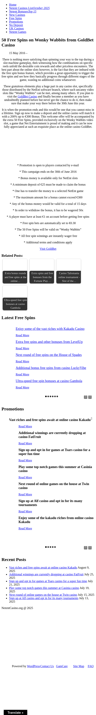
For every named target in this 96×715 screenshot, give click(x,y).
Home (12, 4)
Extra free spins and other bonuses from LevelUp (49, 342)
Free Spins (15, 18)
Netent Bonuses (22, 11)
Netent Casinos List (29, 8)
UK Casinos (16, 28)
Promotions (16, 21)
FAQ (91, 666)
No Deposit (16, 25)
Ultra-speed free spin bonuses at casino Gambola (49, 381)
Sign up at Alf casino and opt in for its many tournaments (43, 598)
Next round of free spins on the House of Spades (49, 355)
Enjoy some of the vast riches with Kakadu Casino (50, 329)
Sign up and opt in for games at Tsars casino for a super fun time (48, 581)
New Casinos (17, 14)
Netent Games (17, 31)
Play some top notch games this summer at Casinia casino (44, 588)
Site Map (78, 666)
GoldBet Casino (27, 96)
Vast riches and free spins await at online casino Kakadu (43, 567)
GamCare (62, 666)
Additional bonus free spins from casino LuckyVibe (51, 368)
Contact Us (47, 666)
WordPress (33, 666)
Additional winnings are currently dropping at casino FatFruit (46, 574)
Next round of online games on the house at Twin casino (43, 594)
